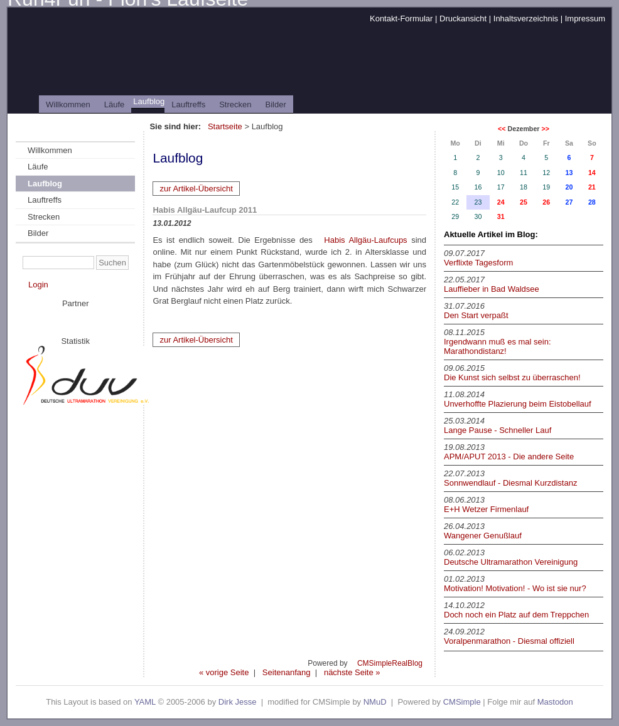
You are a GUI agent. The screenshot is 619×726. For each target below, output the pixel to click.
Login (38, 284)
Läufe (114, 104)
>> (545, 128)
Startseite (225, 126)
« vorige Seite (224, 672)
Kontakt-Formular (401, 18)
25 (523, 202)
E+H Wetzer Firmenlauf (486, 509)
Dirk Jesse (237, 702)
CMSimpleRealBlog (390, 663)
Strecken (235, 104)
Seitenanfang (286, 672)
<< (501, 128)
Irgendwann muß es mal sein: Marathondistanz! (497, 346)
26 (546, 202)
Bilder (276, 104)
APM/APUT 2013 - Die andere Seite (509, 456)
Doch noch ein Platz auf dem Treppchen (516, 614)
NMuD (375, 702)
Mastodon (555, 702)
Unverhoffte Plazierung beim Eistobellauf (517, 403)
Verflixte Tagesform (478, 262)
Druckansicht (463, 18)
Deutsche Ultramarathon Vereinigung (511, 562)
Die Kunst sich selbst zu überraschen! (512, 377)
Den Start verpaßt (476, 315)
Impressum (585, 18)
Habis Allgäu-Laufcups (365, 240)
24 (501, 202)
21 (592, 187)
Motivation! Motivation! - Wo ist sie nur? (515, 588)
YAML (145, 702)
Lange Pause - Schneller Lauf (497, 430)
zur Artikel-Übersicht (195, 188)
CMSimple (462, 702)
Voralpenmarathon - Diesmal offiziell (509, 641)
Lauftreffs (188, 104)
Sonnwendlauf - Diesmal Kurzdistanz (510, 483)
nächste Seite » (352, 672)
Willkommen (68, 104)
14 (592, 172)
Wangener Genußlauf (483, 535)
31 (501, 216)
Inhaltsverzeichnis (525, 18)
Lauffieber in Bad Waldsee (491, 289)
